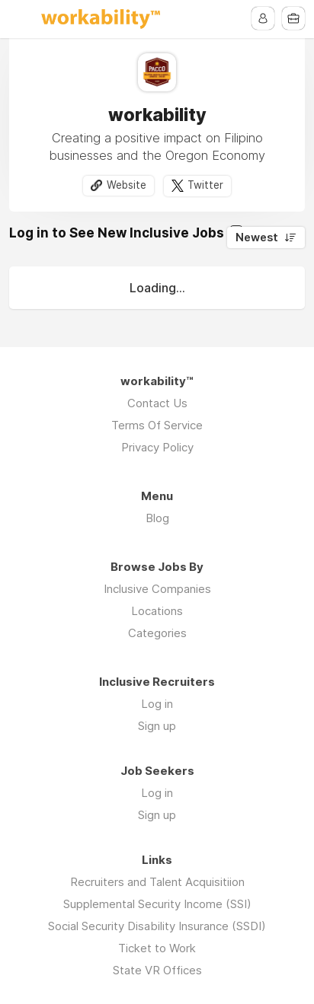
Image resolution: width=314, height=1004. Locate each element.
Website (126, 185)
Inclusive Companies (157, 589)
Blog (157, 518)
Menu (20, 19)
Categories (157, 633)
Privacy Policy (157, 447)
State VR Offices (157, 970)
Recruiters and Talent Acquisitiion (157, 882)
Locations (157, 611)
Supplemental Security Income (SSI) (157, 904)
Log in (157, 703)
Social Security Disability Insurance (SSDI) (157, 926)
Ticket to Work (157, 948)
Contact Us (157, 403)
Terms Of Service (157, 425)
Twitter (205, 185)
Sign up (157, 726)
